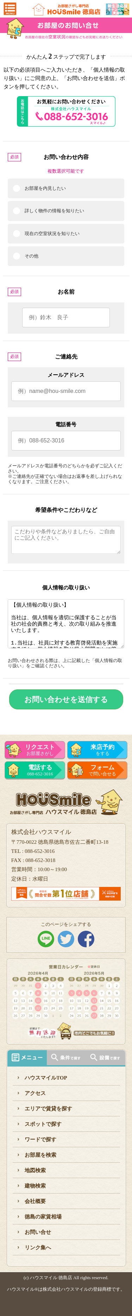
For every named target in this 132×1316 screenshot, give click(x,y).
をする (102, 750)
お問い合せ (38, 1232)
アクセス (35, 1093)
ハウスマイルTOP (46, 1078)
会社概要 (35, 1201)
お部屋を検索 (40, 1155)
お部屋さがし (40, 750)
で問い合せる (102, 770)
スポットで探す (43, 1124)
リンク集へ (38, 1247)
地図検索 (35, 1170)
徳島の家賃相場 (43, 1217)
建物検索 (35, 1186)
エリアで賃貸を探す (48, 1108)
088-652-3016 (40, 770)
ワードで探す (40, 1139)
